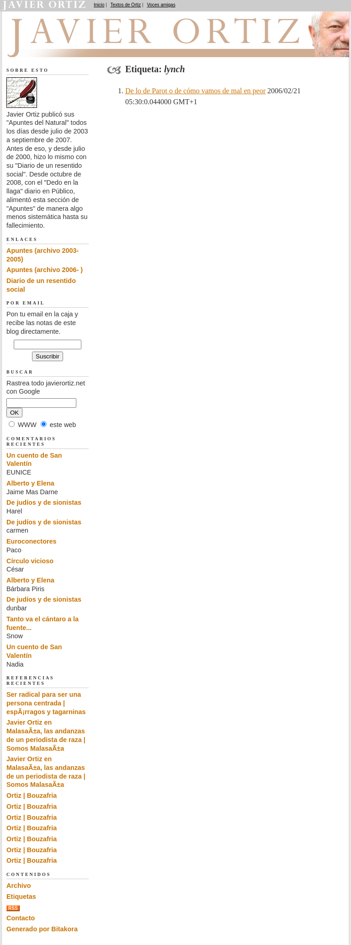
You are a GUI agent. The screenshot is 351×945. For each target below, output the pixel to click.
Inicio (99, 4)
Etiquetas (21, 896)
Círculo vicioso (29, 561)
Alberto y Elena (30, 483)
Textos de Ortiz (126, 4)
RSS (13, 908)
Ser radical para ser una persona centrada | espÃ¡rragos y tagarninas (46, 703)
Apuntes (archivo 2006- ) (44, 269)
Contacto (20, 918)
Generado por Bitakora (42, 929)
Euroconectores (31, 541)
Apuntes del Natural (58, 46)
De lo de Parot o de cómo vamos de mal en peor (195, 91)
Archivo (18, 885)
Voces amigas (161, 4)
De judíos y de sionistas (43, 502)
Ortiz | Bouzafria (31, 795)
